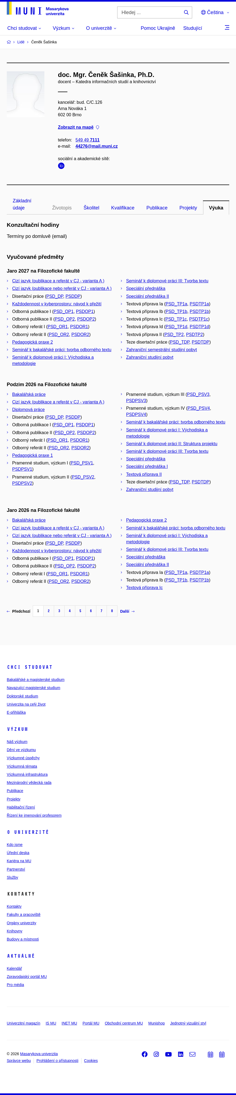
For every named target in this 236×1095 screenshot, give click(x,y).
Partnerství (16, 869)
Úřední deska (18, 853)
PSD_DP (54, 296)
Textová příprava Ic (144, 587)
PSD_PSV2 (83, 477)
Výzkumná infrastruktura (27, 774)
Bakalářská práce (29, 394)
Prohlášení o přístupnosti (57, 1060)
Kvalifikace (123, 208)
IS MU (51, 1023)
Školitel (91, 208)
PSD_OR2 (59, 334)
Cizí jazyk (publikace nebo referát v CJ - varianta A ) (62, 288)
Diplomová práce (28, 409)
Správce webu (19, 1060)
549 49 (88, 140)
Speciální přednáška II (147, 296)
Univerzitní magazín (23, 1023)
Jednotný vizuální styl (188, 1023)
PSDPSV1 (22, 469)
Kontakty (14, 906)
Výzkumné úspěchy (23, 758)
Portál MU (91, 1023)
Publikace (157, 208)
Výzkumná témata (22, 766)
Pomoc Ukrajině (158, 28)
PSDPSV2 (22, 483)
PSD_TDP (179, 342)
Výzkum (17, 729)
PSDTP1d (199, 326)
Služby (12, 877)
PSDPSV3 (136, 400)
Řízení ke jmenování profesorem (34, 815)
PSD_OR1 (58, 326)
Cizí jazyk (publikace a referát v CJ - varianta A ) (58, 281)
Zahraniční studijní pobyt (149, 357)
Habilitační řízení (21, 807)
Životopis (62, 208)
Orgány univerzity (21, 923)
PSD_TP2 (173, 334)
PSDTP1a (199, 304)
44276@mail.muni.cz (97, 146)
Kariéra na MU (19, 861)
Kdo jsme (14, 844)
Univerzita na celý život (26, 704)
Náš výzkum (17, 741)
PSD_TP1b (176, 311)
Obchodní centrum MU (124, 1023)
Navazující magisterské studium (33, 688)
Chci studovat (30, 667)
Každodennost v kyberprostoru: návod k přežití (56, 304)
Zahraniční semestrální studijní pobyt (161, 349)
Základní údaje (22, 204)
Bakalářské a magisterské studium (35, 679)
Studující (192, 28)
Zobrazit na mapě (78, 127)
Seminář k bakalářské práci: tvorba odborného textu (61, 349)
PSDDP (72, 296)
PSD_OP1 (64, 311)
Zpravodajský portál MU (27, 976)
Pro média (15, 985)
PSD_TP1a (176, 304)
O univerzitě (28, 832)
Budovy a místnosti (23, 939)
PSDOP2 (86, 319)
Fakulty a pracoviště (24, 914)
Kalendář (14, 968)
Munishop (156, 1023)
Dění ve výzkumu (21, 750)
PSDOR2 (80, 334)
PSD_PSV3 (198, 394)
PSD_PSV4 (199, 408)
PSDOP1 (85, 311)
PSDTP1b (199, 311)
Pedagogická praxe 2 (32, 342)
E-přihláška (16, 712)
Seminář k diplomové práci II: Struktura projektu (171, 443)
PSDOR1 (79, 326)
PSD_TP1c (176, 319)
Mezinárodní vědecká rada (29, 782)
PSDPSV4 (136, 414)
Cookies (91, 1060)
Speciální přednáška (145, 288)
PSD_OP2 (65, 319)
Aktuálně (21, 956)
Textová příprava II (144, 474)
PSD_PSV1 (82, 463)
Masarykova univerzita (39, 1054)
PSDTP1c (198, 319)
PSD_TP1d (176, 326)
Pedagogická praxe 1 (32, 455)
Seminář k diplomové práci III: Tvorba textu (167, 281)
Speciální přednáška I (147, 466)
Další (127, 611)
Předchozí (18, 611)
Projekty (188, 208)
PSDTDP (200, 342)
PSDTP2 (194, 334)
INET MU (69, 1023)
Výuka (216, 208)
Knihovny (14, 931)
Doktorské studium (22, 696)
